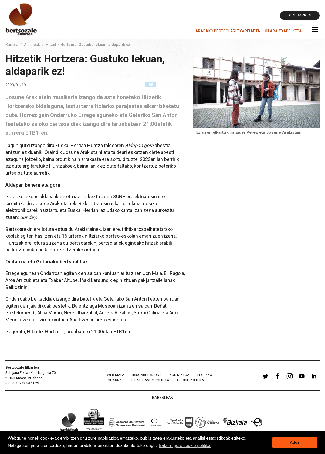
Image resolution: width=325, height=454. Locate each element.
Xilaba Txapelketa (283, 31)
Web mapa (115, 375)
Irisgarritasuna (147, 375)
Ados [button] (295, 442)
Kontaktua (179, 375)
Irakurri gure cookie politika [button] (185, 445)
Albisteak (32, 44)
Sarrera (11, 44)
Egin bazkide (300, 15)
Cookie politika (190, 380)
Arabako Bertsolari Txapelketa (227, 31)
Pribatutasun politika (149, 380)
